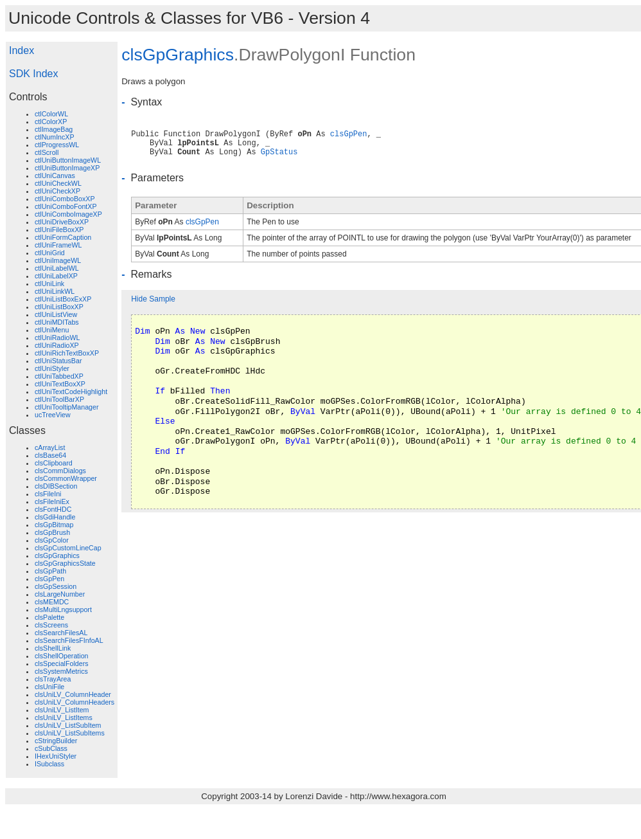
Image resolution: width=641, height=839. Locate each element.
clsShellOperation (62, 656)
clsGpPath (50, 571)
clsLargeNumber (60, 594)
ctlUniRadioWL (57, 337)
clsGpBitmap (54, 524)
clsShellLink (53, 648)
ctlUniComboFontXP (66, 206)
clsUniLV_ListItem (62, 710)
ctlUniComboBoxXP (65, 199)
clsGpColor (52, 540)
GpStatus (279, 152)
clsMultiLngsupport (63, 609)
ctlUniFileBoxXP (59, 229)
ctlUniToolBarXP (59, 399)
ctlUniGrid (50, 253)
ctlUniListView (56, 314)
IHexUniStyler (55, 756)
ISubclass (49, 764)
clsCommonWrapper (66, 478)
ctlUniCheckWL (58, 183)
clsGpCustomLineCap (68, 548)
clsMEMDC (52, 602)
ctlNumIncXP (55, 137)
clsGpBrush (52, 532)
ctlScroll (46, 152)
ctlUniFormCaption (63, 237)
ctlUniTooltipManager (67, 407)
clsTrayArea (53, 679)
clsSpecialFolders (62, 663)
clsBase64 (50, 455)
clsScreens (51, 625)
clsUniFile (49, 686)
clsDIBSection (56, 486)
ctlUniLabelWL (57, 268)
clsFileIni (48, 494)
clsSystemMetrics (61, 671)
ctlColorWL (51, 114)
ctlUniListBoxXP (59, 307)
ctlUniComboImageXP (68, 214)
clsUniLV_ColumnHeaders (74, 702)
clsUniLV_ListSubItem (68, 725)
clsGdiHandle (55, 517)
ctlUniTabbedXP (59, 376)
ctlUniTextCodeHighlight (71, 391)
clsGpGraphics (57, 555)
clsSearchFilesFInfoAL (69, 640)
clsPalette (49, 617)
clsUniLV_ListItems (63, 717)
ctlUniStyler (52, 368)
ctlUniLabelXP (56, 276)
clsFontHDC (53, 509)
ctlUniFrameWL (58, 245)
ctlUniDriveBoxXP (62, 222)
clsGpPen (49, 578)
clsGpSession (55, 586)
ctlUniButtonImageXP (67, 168)
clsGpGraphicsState (65, 563)
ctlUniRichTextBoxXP (67, 353)
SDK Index (33, 73)
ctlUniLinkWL (55, 291)
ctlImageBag (54, 129)
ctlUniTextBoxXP (60, 384)
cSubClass (51, 748)
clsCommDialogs (60, 470)
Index (21, 50)
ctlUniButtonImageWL (68, 160)
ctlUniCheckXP (57, 191)
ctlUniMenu (52, 330)
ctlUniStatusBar (58, 361)
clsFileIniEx (52, 501)
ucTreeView (53, 415)
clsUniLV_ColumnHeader (73, 694)
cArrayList (50, 447)
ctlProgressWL (57, 145)
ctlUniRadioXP (57, 345)
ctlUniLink (49, 283)
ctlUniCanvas (55, 175)
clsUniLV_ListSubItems (70, 733)
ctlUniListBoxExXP (63, 299)
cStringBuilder (56, 740)
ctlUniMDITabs (57, 322)
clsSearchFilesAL (61, 632)
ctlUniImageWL (58, 260)
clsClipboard (54, 463)
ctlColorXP (51, 121)
